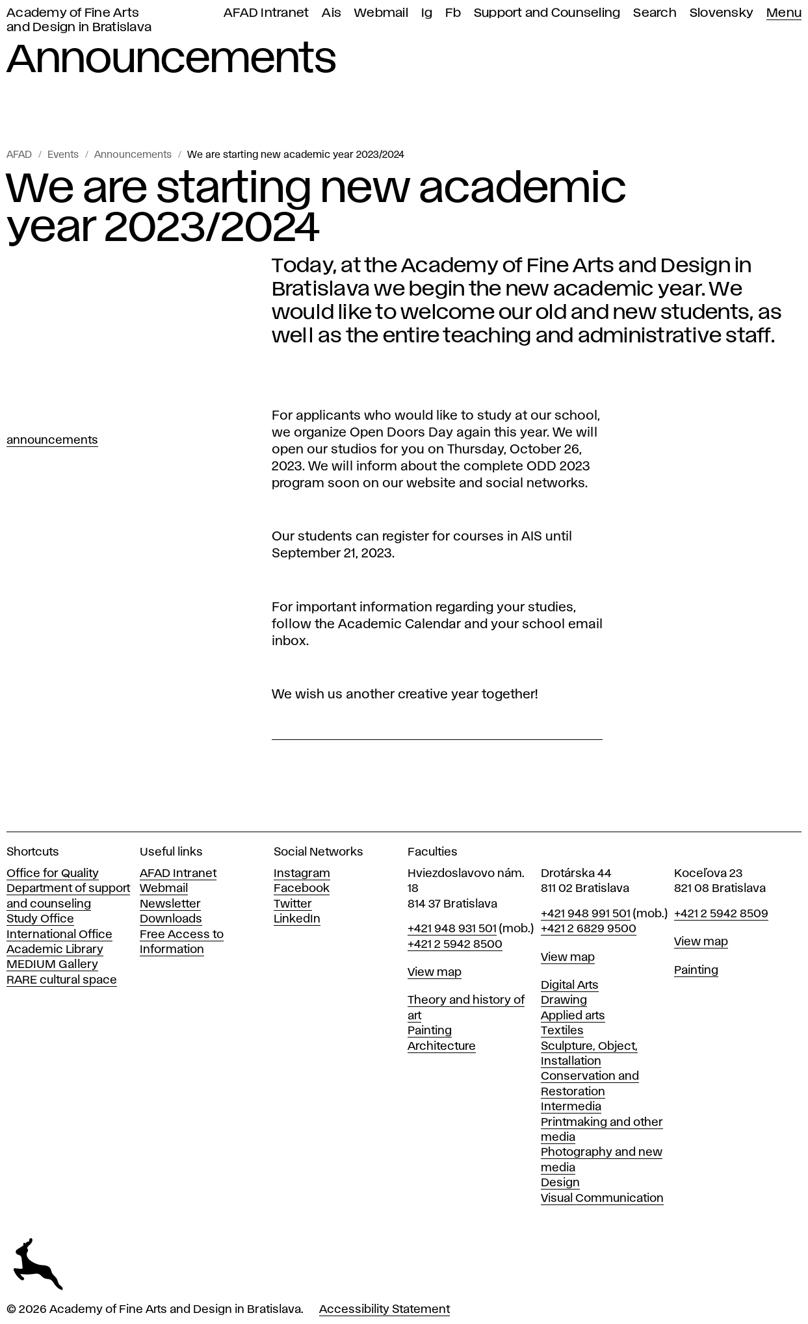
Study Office (40, 919)
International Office (59, 935)
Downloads (171, 919)
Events (63, 155)
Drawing (564, 1000)
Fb (453, 13)
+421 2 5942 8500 (455, 944)
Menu (783, 13)
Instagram (302, 874)
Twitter (293, 904)
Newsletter (170, 904)
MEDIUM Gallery (52, 965)
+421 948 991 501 (586, 914)
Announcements (133, 155)
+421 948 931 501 (452, 929)
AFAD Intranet (266, 13)
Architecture (442, 1046)
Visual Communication (602, 1198)
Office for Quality (53, 874)
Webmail (381, 13)
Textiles (562, 1031)
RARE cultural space (62, 980)
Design (560, 1183)
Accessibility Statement (384, 1310)
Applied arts (573, 1016)
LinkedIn (297, 919)
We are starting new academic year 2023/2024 (295, 155)
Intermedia (571, 1107)
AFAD (19, 155)
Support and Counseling (547, 13)
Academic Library (55, 950)
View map (435, 972)
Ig (427, 13)
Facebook (302, 889)
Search (655, 13)
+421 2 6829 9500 (588, 929)
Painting (430, 1031)
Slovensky (721, 13)
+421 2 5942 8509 (721, 914)
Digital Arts (570, 985)
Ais (331, 13)
